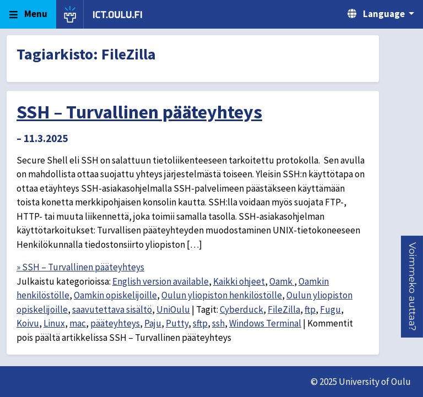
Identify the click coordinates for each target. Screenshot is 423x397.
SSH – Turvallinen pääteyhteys (139, 111)
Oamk (281, 281)
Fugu (330, 309)
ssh (218, 323)
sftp (200, 323)
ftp (310, 309)
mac (77, 323)
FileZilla (284, 309)
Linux (54, 323)
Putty (177, 323)
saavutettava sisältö (112, 309)
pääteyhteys (115, 323)
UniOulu (173, 309)
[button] (413, 287)
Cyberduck (241, 309)
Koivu (28, 323)
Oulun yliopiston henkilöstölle (221, 295)
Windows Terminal (265, 323)
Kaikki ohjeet (239, 281)
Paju (152, 323)
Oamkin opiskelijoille (115, 295)
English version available (160, 281)
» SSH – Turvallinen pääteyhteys (80, 267)
